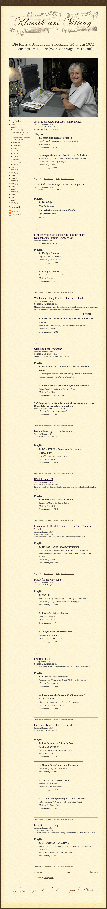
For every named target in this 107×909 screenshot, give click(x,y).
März (15, 159)
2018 (13, 178)
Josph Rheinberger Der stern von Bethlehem (58, 121)
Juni (15, 151)
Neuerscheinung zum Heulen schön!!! (54, 431)
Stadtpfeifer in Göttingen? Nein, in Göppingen (59, 184)
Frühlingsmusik (42, 658)
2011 (13, 197)
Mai (15, 153)
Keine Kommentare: (67, 179)
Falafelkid (15, 211)
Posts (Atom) (49, 877)
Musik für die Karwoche (47, 579)
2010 (13, 200)
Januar (15, 164)
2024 (13, 124)
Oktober (16, 142)
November (17, 130)
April (15, 156)
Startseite (66, 872)
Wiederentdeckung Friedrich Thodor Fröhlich (59, 298)
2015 (13, 186)
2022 (13, 167)
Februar (16, 162)
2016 (13, 184)
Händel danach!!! (43, 479)
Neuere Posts (39, 872)
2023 (13, 127)
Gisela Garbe (16, 214)
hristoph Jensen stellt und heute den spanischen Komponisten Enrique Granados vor (59, 236)
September (17, 145)
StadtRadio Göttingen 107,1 (73, 44)
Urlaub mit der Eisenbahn (48, 348)
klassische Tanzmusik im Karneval (53, 725)
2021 (13, 170)
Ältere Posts (93, 872)
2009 (13, 203)
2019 (13, 175)
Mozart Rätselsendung (46, 825)
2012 (13, 194)
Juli (14, 148)
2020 (13, 173)
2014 (13, 189)
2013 (13, 192)
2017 (13, 181)
